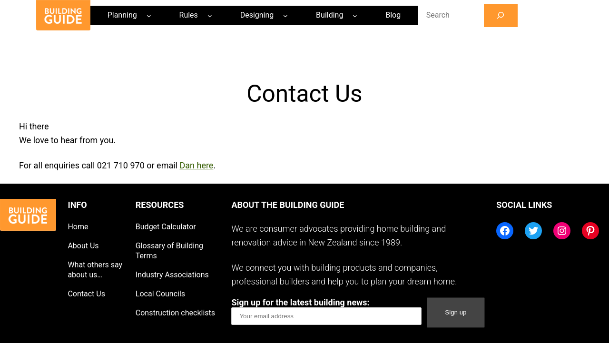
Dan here (196, 165)
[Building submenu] (355, 15)
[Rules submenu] (209, 15)
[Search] (501, 15)
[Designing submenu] (285, 15)
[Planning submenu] (149, 15)
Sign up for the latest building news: (326, 311)
